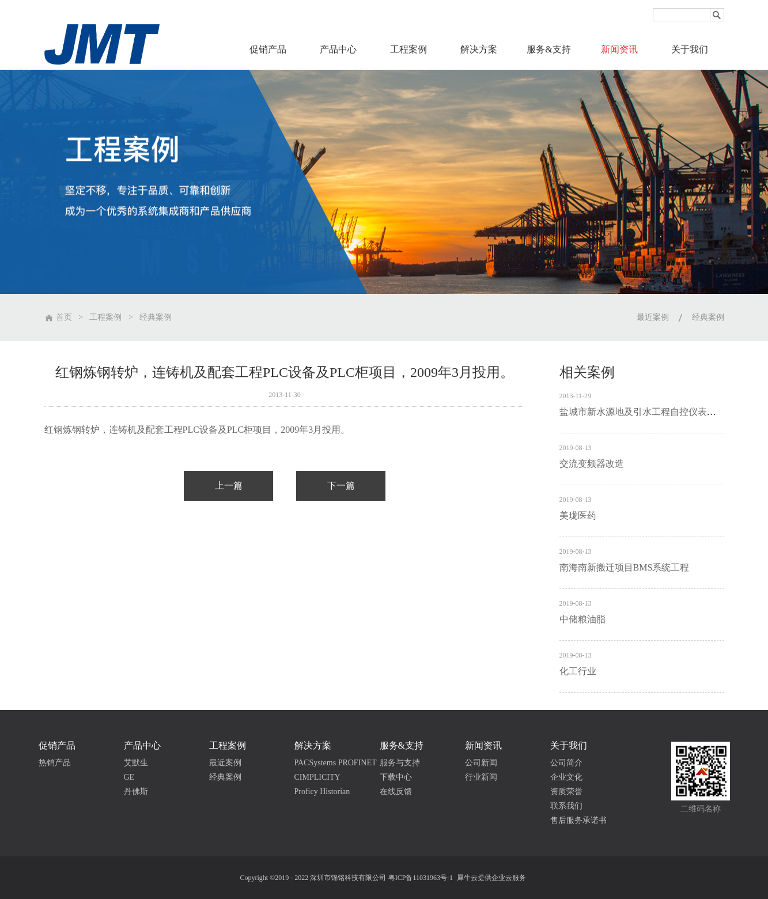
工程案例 (105, 317)
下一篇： (340, 486)
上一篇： (228, 486)
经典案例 (155, 317)
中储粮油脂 (582, 619)
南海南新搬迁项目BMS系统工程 (624, 567)
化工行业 (577, 671)
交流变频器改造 (591, 464)
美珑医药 (577, 515)
